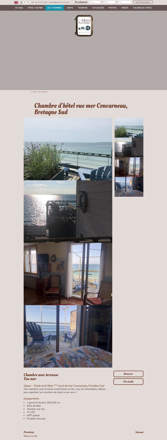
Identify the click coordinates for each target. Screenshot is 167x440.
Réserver (128, 374)
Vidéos (124, 8)
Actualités (98, 8)
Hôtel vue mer (35, 8)
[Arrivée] (96, 2)
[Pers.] (125, 2)
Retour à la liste (30, 436)
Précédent (29, 432)
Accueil (19, 8)
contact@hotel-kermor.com (59, 2)
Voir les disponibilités (143, 2)
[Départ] (111, 2)
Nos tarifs (128, 381)
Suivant (139, 432)
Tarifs (70, 8)
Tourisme (83, 8)
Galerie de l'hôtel (142, 8)
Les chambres (54, 8)
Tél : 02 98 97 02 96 (40, 2)
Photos (113, 8)
